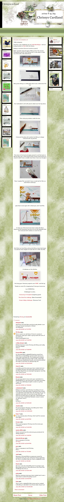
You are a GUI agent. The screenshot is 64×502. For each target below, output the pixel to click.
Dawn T (18, 414)
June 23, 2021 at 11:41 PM (23, 329)
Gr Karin (18, 441)
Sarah (17, 464)
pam (17, 446)
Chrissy (56, 39)
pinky (17, 473)
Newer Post (17, 495)
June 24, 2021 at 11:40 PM (24, 427)
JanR (17, 454)
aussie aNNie (19, 430)
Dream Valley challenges (25, 300)
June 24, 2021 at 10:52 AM (24, 411)
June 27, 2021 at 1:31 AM (23, 461)
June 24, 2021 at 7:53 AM (23, 385)
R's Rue (18, 332)
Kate (24, 46)
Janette (18, 405)
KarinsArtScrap (20, 438)
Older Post (42, 495)
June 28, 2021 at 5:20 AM (24, 470)
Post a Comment (19, 489)
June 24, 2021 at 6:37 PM (23, 419)
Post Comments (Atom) (34, 498)
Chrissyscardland (10, 4)
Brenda (18, 377)
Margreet (18, 322)
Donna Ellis (19, 352)
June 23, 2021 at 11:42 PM (23, 340)
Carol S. (18, 366)
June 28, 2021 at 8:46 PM (23, 478)
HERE (36, 283)
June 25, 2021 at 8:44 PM (23, 443)
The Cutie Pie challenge (25, 297)
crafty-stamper (20, 343)
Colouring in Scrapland (25, 294)
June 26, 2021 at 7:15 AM (23, 451)
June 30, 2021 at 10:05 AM (24, 486)
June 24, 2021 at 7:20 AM (23, 374)
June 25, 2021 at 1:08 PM (23, 435)
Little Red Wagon (36, 44)
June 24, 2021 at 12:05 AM (24, 363)
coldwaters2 (19, 388)
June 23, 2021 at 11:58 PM (23, 349)
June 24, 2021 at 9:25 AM (23, 403)
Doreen (18, 422)
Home (30, 495)
